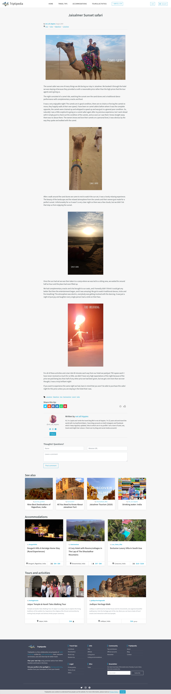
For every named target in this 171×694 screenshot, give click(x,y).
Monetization (71, 652)
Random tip (71, 657)
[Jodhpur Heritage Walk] (116, 586)
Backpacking (67, 397)
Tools (89, 667)
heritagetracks (33, 600)
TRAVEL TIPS (62, 4)
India (51, 27)
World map (71, 654)
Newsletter (110, 654)
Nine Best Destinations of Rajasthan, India (38, 505)
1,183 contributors (46, 654)
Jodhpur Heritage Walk (99, 604)
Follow (52, 434)
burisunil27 (70, 502)
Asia (46, 27)
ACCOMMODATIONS (80, 4)
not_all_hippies (50, 24)
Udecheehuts (74, 544)
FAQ (89, 649)
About (129, 649)
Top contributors (112, 649)
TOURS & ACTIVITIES (99, 4)
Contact (129, 654)
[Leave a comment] (85, 457)
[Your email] (119, 673)
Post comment (50, 465)
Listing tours (91, 654)
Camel (74, 397)
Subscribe (137, 673)
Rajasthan (58, 27)
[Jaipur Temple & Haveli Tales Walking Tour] (54, 586)
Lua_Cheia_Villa (117, 544)
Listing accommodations (95, 657)
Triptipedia (12, 4)
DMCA (69, 673)
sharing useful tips (56, 667)
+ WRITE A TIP (117, 4)
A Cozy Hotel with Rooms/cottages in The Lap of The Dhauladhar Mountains (85, 551)
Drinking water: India (132, 504)
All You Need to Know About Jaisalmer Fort (70, 505)
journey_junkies (40, 502)
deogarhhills (33, 544)
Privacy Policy (114, 692)
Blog (128, 652)
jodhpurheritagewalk (98, 600)
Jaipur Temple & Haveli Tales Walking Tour (46, 604)
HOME (51, 4)
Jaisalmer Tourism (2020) (101, 504)
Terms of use (71, 670)
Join (152, 4)
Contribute (71, 649)
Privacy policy (72, 667)
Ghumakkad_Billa (102, 502)
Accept (123, 692)
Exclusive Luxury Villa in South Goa (126, 548)
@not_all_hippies (53, 424)
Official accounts (112, 652)
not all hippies (81, 416)
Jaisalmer (66, 27)
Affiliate (90, 652)
